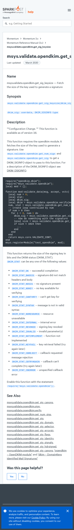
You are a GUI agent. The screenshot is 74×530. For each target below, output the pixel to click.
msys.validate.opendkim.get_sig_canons (30, 395)
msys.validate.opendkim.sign (23, 399)
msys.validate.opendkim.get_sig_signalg (30, 435)
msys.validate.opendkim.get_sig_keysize (29, 46)
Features (66, 503)
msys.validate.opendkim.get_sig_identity (30, 431)
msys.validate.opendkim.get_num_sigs (29, 407)
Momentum (13, 38)
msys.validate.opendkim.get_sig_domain (30, 415)
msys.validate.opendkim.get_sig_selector (30, 419)
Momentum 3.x (30, 38)
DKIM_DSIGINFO (16, 169)
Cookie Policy (38, 517)
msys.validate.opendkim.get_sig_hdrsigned (31, 439)
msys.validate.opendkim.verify (24, 403)
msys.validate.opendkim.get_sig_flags (28, 427)
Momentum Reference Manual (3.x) (25, 42)
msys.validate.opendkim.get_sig (25, 411)
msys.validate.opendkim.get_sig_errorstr (30, 423)
